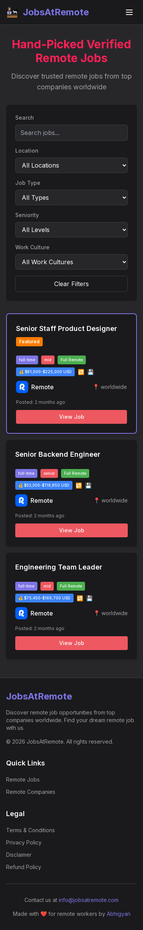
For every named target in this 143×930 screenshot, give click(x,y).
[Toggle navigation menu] (129, 12)
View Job (71, 416)
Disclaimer (19, 854)
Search (24, 117)
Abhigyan (118, 913)
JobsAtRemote (47, 12)
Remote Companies (30, 791)
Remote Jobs (23, 779)
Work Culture (32, 247)
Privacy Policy (24, 842)
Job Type (27, 182)
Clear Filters (71, 284)
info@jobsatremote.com (89, 900)
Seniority (27, 215)
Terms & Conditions (30, 830)
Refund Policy (23, 867)
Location (27, 150)
